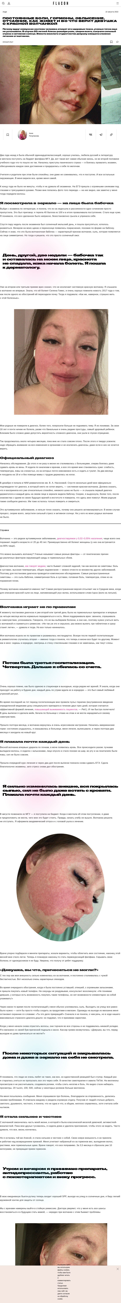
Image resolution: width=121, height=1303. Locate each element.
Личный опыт (8, 42)
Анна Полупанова (34, 134)
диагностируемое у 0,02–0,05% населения (79, 538)
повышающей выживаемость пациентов (56, 709)
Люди (5, 12)
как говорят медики (35, 566)
